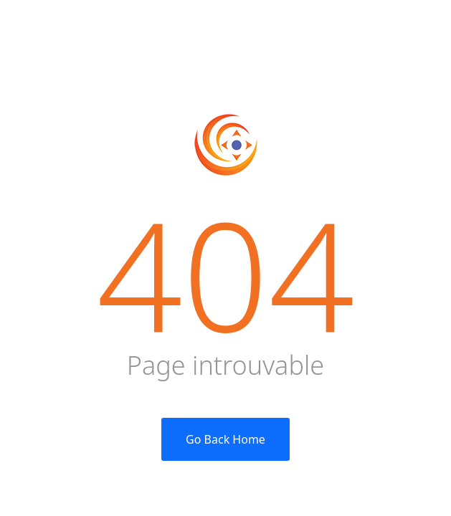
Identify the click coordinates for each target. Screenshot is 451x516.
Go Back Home (225, 439)
